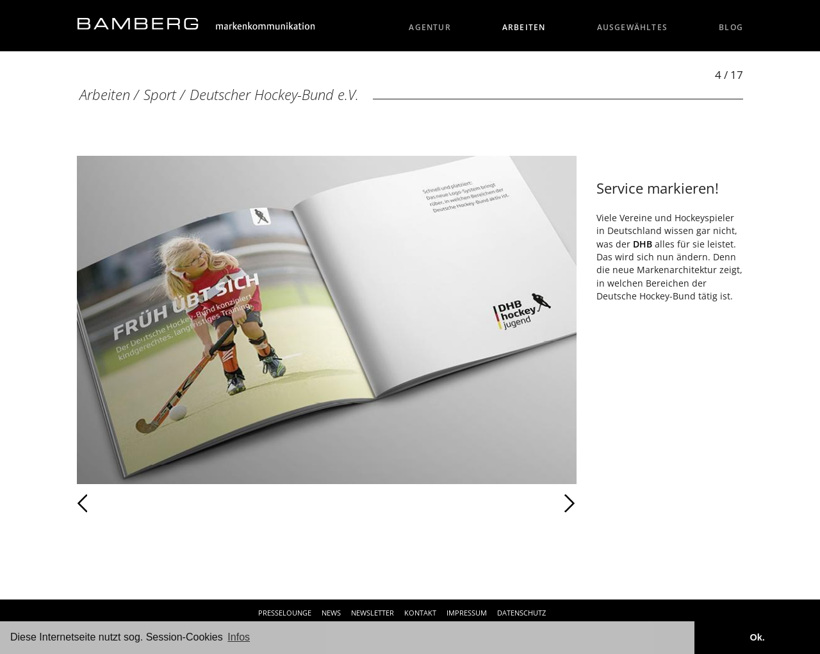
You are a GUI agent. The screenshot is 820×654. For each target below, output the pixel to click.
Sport (160, 94)
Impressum (467, 612)
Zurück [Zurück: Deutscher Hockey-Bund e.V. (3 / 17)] (110, 503)
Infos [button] (238, 637)
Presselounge (284, 612)
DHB (642, 244)
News (331, 612)
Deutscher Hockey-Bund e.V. (274, 94)
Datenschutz (521, 612)
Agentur (430, 27)
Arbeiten (524, 27)
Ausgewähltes (632, 27)
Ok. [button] (757, 637)
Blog (731, 27)
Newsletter (372, 612)
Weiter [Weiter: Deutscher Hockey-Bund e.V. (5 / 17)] (452, 503)
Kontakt (420, 612)
